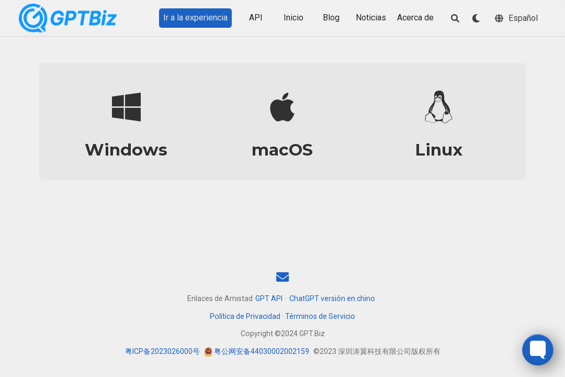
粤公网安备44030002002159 (261, 351)
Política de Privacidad (245, 316)
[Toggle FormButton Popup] (537, 349)
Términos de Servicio (320, 316)
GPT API (268, 298)
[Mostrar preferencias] (476, 18)
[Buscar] (455, 18)
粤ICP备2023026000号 (162, 351)
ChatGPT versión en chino (332, 298)
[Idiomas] (516, 18)
